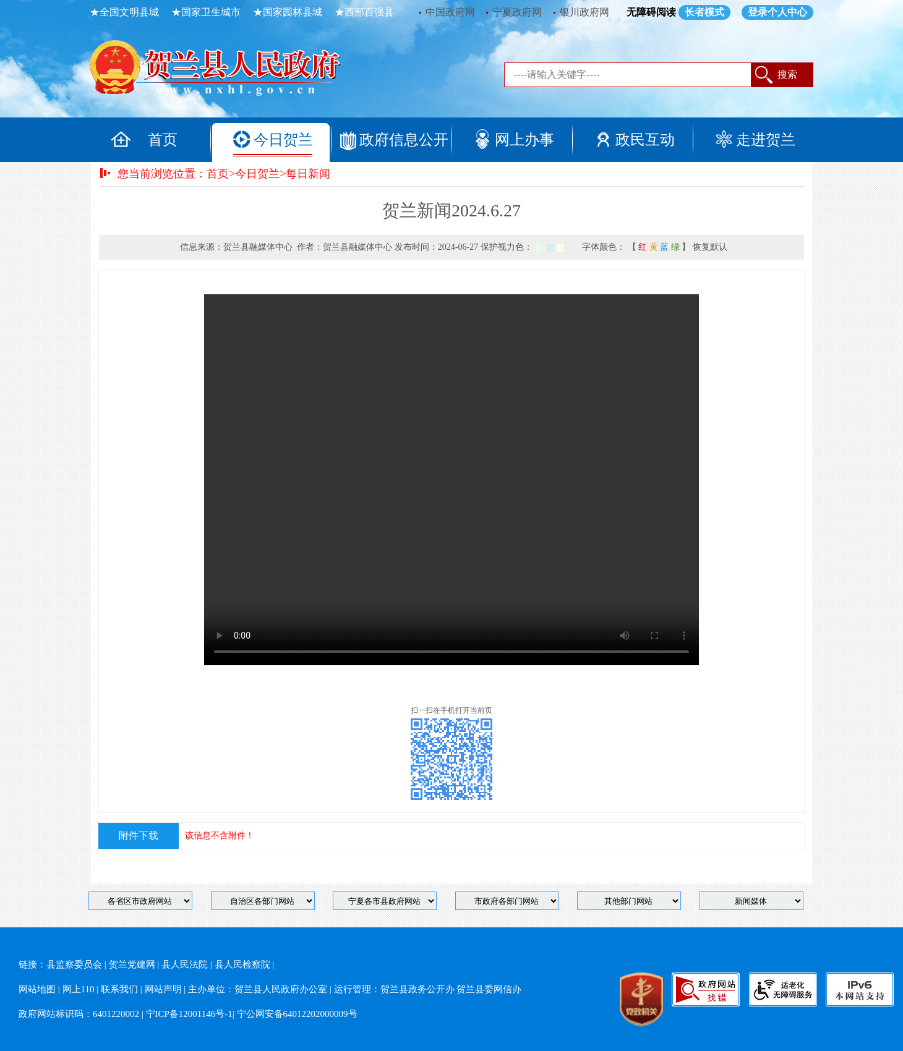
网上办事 (524, 140)
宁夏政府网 (517, 12)
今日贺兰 (283, 140)
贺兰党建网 (132, 964)
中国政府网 (450, 12)
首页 (163, 140)
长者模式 (704, 12)
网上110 (78, 989)
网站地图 (37, 989)
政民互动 (645, 140)
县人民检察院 (242, 964)
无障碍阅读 (651, 12)
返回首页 (229, 71)
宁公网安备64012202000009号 (297, 1014)
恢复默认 (710, 247)
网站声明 (163, 989)
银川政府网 (584, 12)
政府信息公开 (403, 140)
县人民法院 (184, 964)
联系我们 (119, 989)
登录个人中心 (777, 12)
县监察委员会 (74, 964)
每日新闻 (308, 174)
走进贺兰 (765, 140)
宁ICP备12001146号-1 (189, 1014)
